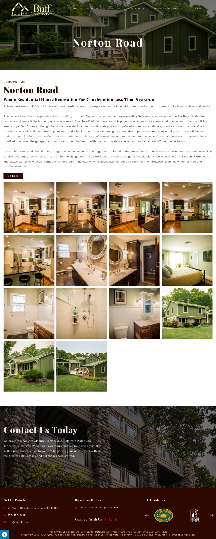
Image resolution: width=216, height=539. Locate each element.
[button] (147, 515)
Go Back (13, 175)
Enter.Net (106, 535)
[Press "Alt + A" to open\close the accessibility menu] (4, 534)
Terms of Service (179, 535)
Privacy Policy (161, 535)
